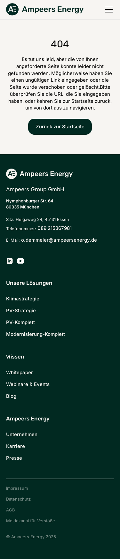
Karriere (15, 446)
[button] (107, 9)
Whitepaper (19, 372)
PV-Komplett (20, 322)
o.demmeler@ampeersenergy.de (59, 240)
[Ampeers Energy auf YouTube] (20, 261)
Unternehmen (21, 434)
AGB (10, 509)
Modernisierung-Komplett (35, 334)
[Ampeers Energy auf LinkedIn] (9, 261)
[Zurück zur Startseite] (45, 9)
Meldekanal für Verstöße (30, 520)
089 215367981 (54, 228)
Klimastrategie (22, 299)
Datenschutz (18, 499)
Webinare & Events (28, 384)
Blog (11, 396)
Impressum (17, 488)
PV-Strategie (21, 310)
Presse (14, 458)
